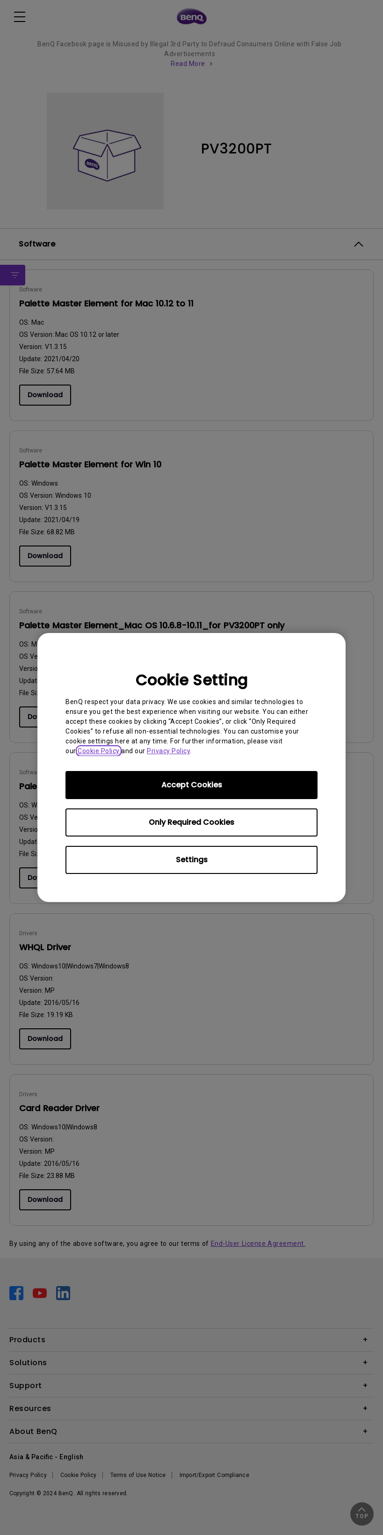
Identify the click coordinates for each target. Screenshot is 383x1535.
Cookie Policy (99, 751)
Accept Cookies (191, 784)
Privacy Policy (168, 751)
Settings (192, 859)
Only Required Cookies (191, 822)
